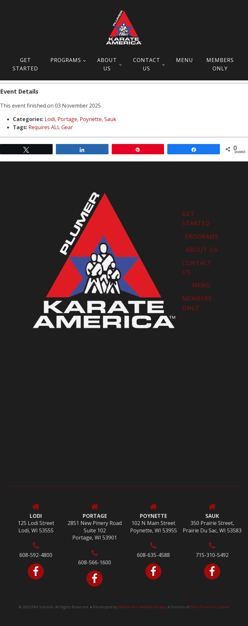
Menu (184, 60)
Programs (65, 60)
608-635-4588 (153, 555)
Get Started (25, 64)
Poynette (91, 119)
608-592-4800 (35, 555)
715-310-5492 (212, 555)
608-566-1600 (94, 562)
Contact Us (146, 64)
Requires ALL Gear (50, 127)
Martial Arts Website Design (142, 606)
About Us (107, 64)
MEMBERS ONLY (220, 64)
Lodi (50, 119)
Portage (67, 119)
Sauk (110, 119)
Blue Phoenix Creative (210, 606)
